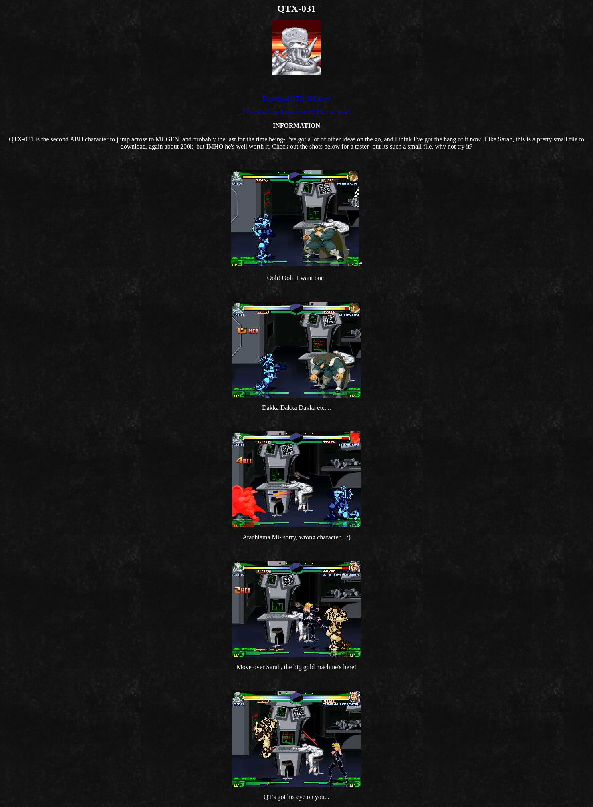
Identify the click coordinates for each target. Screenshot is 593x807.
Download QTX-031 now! (296, 98)
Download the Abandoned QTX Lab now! (296, 112)
